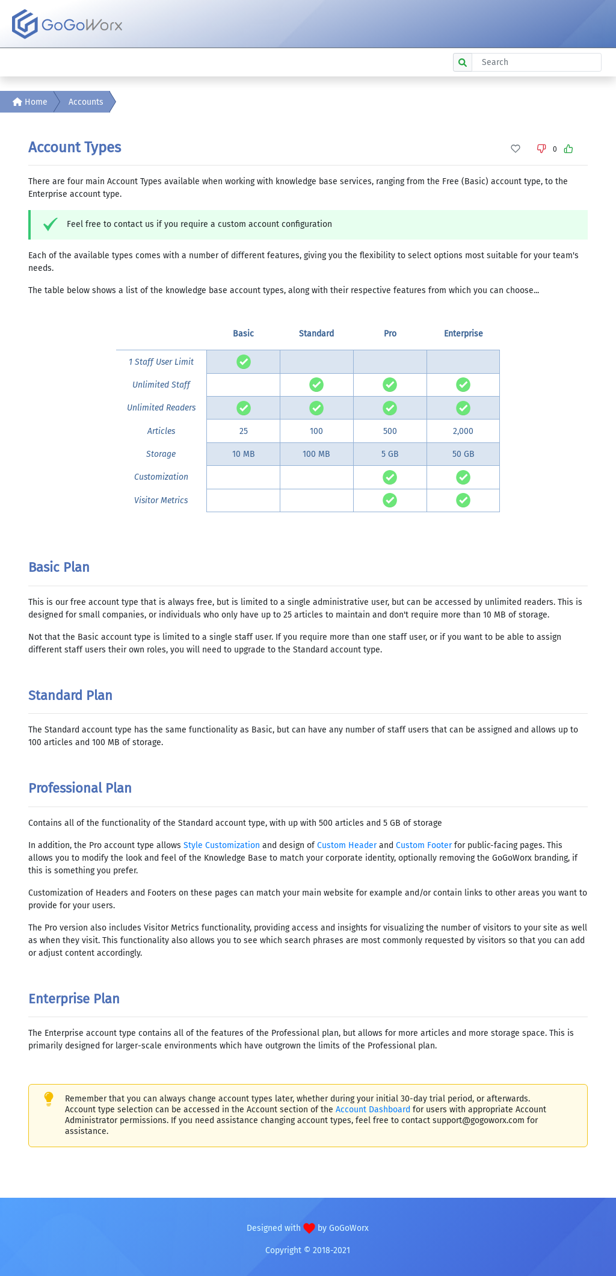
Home (30, 102)
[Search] (537, 62)
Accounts (86, 102)
